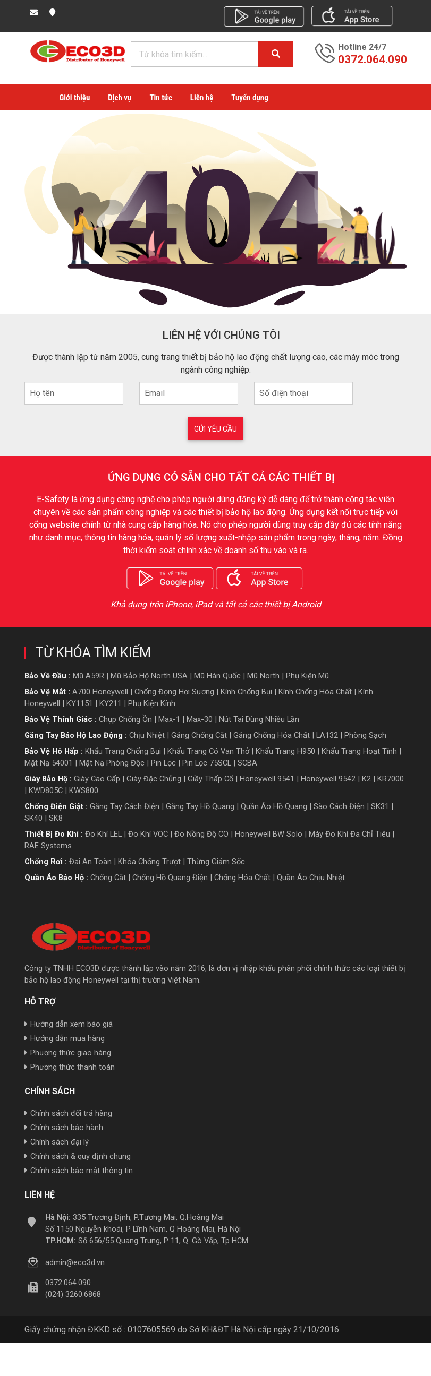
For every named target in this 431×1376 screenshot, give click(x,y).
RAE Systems (48, 845)
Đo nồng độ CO (201, 834)
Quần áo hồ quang (274, 806)
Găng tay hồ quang (200, 806)
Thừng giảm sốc (216, 861)
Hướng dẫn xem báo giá (68, 1024)
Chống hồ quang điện (170, 877)
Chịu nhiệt (147, 735)
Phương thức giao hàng (67, 1052)
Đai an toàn (90, 861)
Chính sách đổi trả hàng (68, 1114)
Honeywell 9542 (328, 779)
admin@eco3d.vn (75, 1263)
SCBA (247, 763)
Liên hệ (202, 97)
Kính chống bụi (246, 691)
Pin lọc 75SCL (206, 763)
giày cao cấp (97, 779)
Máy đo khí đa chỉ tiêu (349, 834)
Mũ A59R (88, 676)
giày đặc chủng (153, 779)
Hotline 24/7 (362, 47)
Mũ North (263, 676)
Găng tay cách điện (124, 806)
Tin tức (160, 97)
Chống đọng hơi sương (174, 691)
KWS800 (83, 790)
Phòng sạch (365, 735)
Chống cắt (108, 877)
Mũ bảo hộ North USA (149, 676)
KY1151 (79, 703)
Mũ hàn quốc (217, 676)
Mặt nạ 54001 (48, 763)
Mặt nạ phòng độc (112, 763)
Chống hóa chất (242, 877)
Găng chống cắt (199, 735)
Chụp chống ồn (125, 719)
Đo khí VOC (148, 834)
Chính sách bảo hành (63, 1128)
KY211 (110, 703)
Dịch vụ (119, 97)
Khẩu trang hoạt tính (359, 751)
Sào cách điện (339, 806)
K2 (366, 779)
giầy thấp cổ (210, 779)
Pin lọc (163, 763)
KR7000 (390, 779)
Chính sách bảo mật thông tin (78, 1171)
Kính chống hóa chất (315, 691)
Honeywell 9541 (267, 779)
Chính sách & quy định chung (77, 1157)
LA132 (327, 735)
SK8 (56, 818)
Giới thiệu (75, 97)
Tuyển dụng (249, 97)
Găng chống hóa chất (271, 735)
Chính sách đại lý (56, 1142)
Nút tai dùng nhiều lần (259, 719)
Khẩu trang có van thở (208, 751)
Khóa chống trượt (149, 861)
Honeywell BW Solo (268, 834)
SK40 (33, 818)
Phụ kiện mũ (307, 676)
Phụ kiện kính (151, 703)
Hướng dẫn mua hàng (64, 1038)
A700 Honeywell (100, 691)
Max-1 (169, 719)
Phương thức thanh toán (69, 1067)
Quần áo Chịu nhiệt (311, 877)
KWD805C (46, 790)
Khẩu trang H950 (285, 751)
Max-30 (200, 719)
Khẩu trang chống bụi (123, 751)
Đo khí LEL (103, 834)
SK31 (380, 806)
